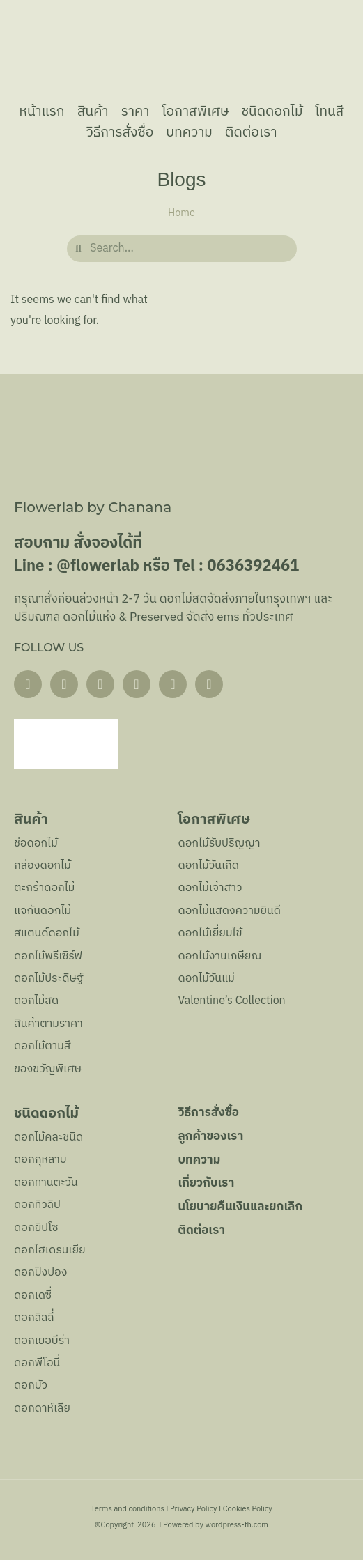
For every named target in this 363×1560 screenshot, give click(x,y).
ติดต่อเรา (251, 132)
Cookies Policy (247, 1509)
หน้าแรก (42, 111)
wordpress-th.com (236, 1525)
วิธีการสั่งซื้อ (119, 132)
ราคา (135, 111)
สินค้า (93, 111)
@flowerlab (97, 566)
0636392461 (253, 566)
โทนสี (329, 111)
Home (181, 213)
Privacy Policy (193, 1509)
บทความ (189, 132)
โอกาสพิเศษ (195, 111)
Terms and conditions (127, 1509)
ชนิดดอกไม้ (271, 111)
